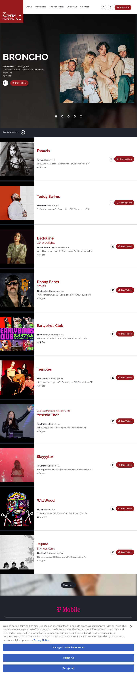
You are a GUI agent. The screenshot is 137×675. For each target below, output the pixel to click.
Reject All (68, 658)
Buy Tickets (20, 83)
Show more (68, 585)
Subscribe (124, 7)
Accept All (68, 668)
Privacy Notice (41, 640)
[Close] (131, 626)
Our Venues (41, 7)
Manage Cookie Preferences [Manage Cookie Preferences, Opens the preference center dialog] (68, 647)
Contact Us (73, 7)
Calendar (85, 7)
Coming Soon (125, 159)
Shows (29, 7)
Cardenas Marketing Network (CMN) (53, 411)
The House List (57, 7)
